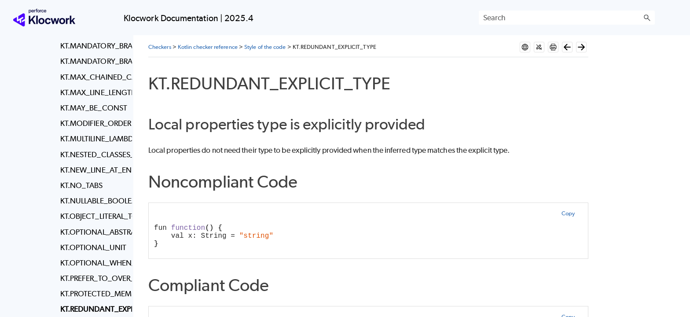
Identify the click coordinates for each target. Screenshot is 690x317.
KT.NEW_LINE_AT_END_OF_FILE (94, 170)
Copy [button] (568, 213)
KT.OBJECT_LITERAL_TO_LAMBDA (94, 216)
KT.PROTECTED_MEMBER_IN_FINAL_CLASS (94, 293)
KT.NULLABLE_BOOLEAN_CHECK (94, 200)
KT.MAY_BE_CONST (93, 107)
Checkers (159, 47)
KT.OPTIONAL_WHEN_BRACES (94, 262)
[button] (647, 18)
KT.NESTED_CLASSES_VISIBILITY (94, 154)
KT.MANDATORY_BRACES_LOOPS (94, 61)
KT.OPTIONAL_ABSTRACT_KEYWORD (94, 232)
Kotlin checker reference (208, 47)
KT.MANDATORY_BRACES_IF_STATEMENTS (94, 45)
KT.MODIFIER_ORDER (94, 123)
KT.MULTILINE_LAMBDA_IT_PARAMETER (94, 138)
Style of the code (265, 47)
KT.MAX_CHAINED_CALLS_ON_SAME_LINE (94, 77)
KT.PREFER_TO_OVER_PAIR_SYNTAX (94, 278)
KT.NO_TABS (81, 185)
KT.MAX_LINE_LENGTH (94, 92)
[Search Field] (567, 18)
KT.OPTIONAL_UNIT (93, 247)
